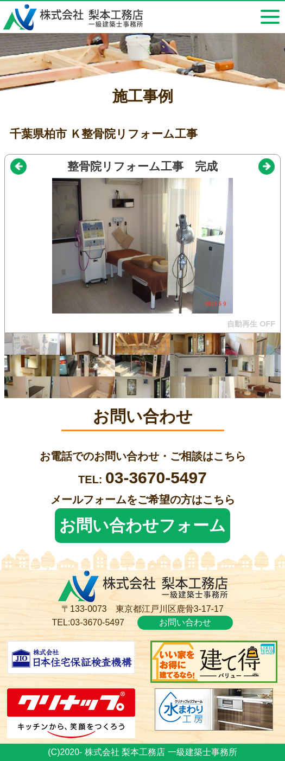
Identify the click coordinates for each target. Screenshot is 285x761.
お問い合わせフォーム (142, 525)
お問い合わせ (185, 622)
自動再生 (242, 323)
